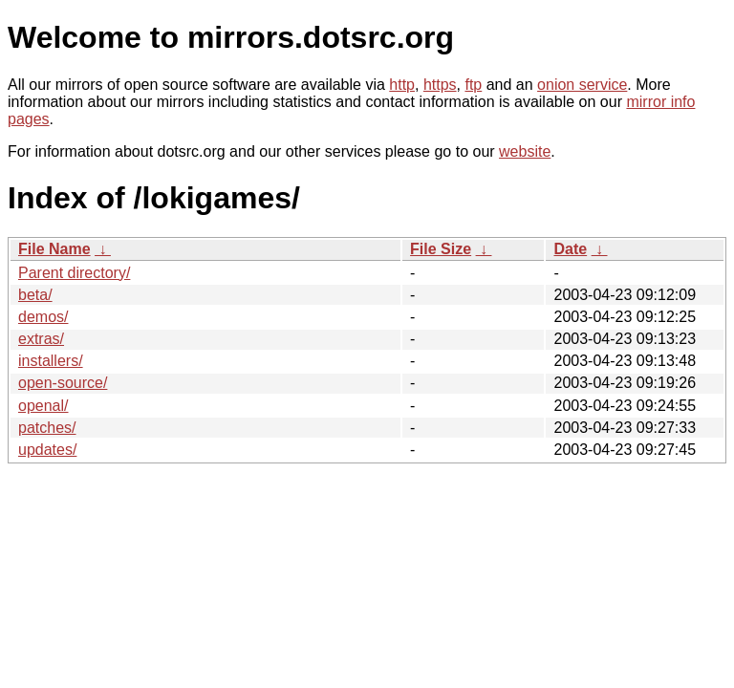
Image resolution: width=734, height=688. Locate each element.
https (440, 84)
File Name (54, 249)
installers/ (50, 361)
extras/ (41, 339)
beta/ (35, 295)
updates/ (47, 449)
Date (570, 249)
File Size (440, 249)
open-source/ (62, 383)
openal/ (43, 406)
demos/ (43, 317)
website (524, 151)
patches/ (47, 427)
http (402, 84)
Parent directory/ (74, 273)
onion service (582, 84)
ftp (473, 84)
